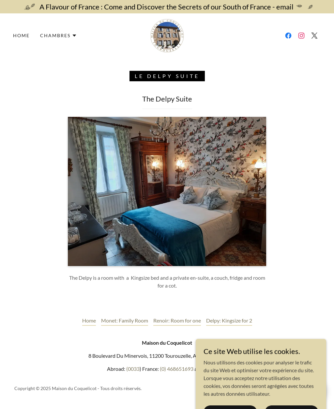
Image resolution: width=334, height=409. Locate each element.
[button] (58, 35)
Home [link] (21, 35)
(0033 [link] (133, 369)
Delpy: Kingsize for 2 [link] (229, 320)
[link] (167, 35)
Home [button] (89, 320)
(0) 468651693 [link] (176, 369)
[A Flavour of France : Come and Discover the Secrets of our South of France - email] (167, 6)
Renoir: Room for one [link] (177, 320)
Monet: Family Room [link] (124, 320)
